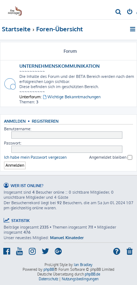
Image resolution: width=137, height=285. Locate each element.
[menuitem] (118, 12)
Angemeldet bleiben (110, 157)
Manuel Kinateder (67, 237)
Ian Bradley (83, 264)
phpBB (48, 269)
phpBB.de (92, 274)
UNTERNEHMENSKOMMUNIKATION (59, 66)
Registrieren (45, 121)
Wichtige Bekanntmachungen (71, 96)
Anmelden (15, 121)
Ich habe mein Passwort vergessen (35, 157)
